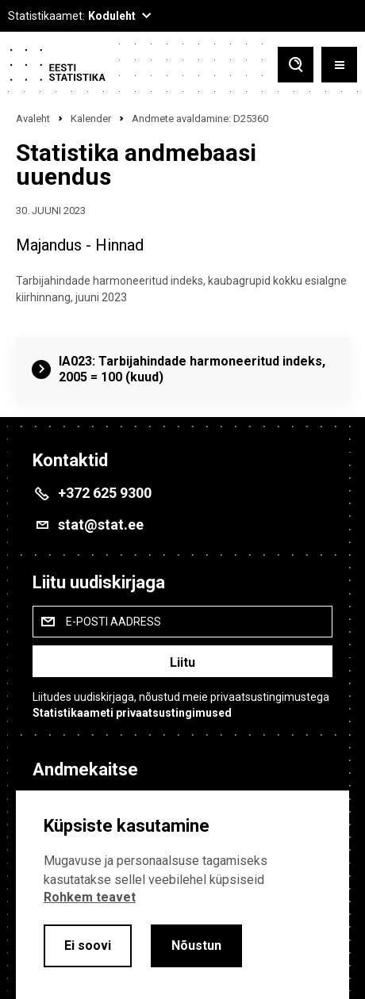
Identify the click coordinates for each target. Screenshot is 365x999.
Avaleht (33, 118)
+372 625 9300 (105, 492)
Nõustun (196, 945)
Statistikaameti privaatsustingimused (132, 712)
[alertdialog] (182, 894)
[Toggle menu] (339, 64)
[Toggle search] (295, 64)
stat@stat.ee (101, 524)
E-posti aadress (113, 621)
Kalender (91, 118)
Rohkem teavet (90, 897)
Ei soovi (87, 945)
